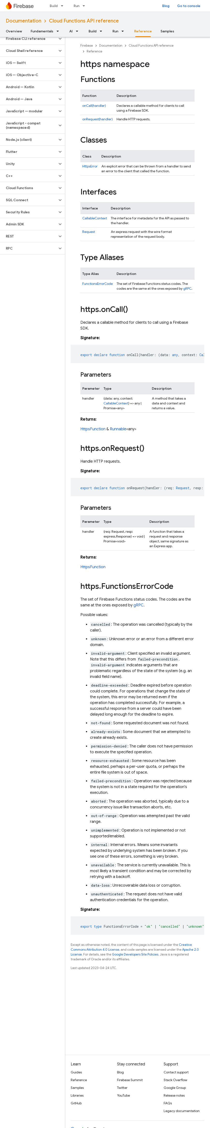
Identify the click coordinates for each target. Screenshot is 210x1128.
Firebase (86, 45)
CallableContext (94, 218)
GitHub (76, 1103)
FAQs (168, 1103)
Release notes (174, 1095)
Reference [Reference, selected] (143, 31)
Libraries (77, 1095)
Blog (165, 6)
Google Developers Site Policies (135, 954)
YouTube (123, 1095)
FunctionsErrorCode (97, 283)
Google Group (175, 1087)
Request (88, 232)
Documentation (23, 21)
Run (76, 6)
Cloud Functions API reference (84, 21)
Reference (94, 51)
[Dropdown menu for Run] (85, 6)
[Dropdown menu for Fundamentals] (59, 31)
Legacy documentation (182, 1111)
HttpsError (90, 166)
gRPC (187, 288)
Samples (167, 31)
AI (71, 31)
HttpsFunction (92, 429)
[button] (28, 39)
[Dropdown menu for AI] (78, 31)
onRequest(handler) (97, 119)
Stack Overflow (175, 1080)
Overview (14, 31)
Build (54, 6)
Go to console (188, 6)
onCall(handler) (94, 105)
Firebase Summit (130, 1080)
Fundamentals (42, 31)
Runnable (118, 429)
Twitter (122, 1087)
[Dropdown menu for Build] (63, 6)
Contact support (176, 1072)
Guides (76, 1072)
